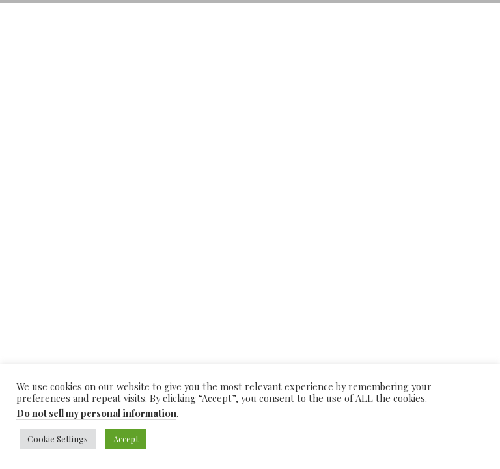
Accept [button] (126, 438)
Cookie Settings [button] (57, 438)
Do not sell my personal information (96, 412)
